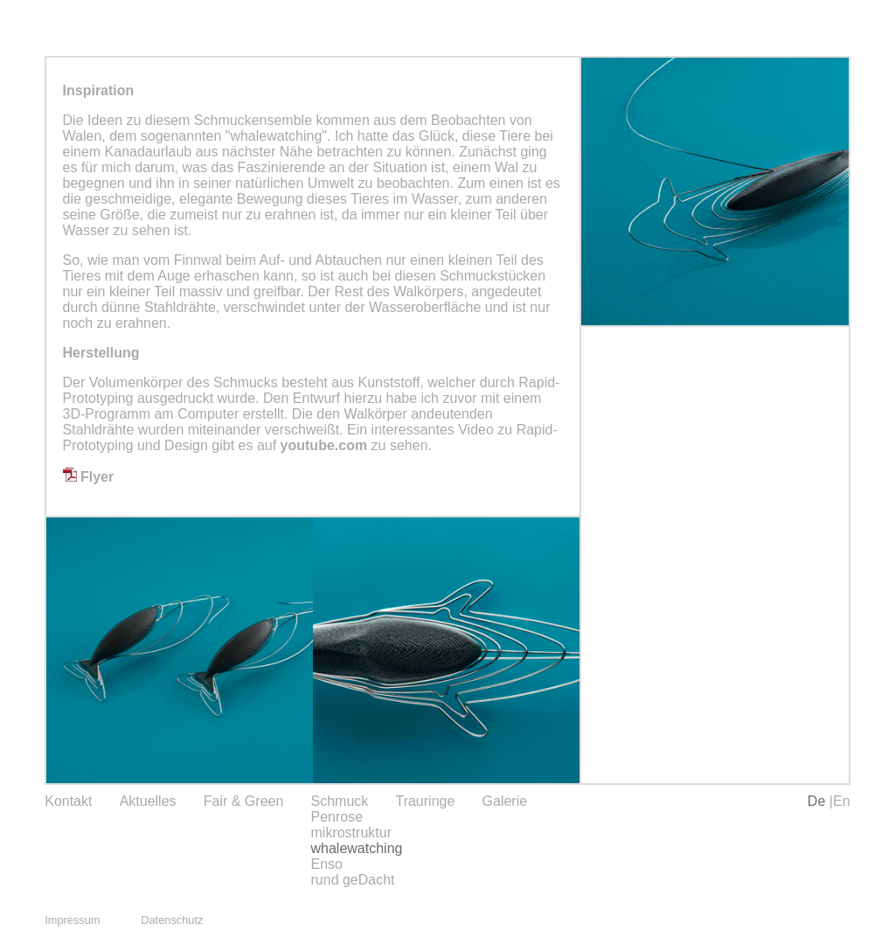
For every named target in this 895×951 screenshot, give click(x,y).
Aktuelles (148, 801)
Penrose (337, 816)
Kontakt (68, 801)
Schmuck (340, 801)
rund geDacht (353, 879)
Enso (327, 864)
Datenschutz (172, 920)
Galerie (505, 801)
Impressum (72, 920)
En (841, 801)
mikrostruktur (351, 832)
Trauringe (424, 801)
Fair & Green (244, 801)
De (818, 801)
